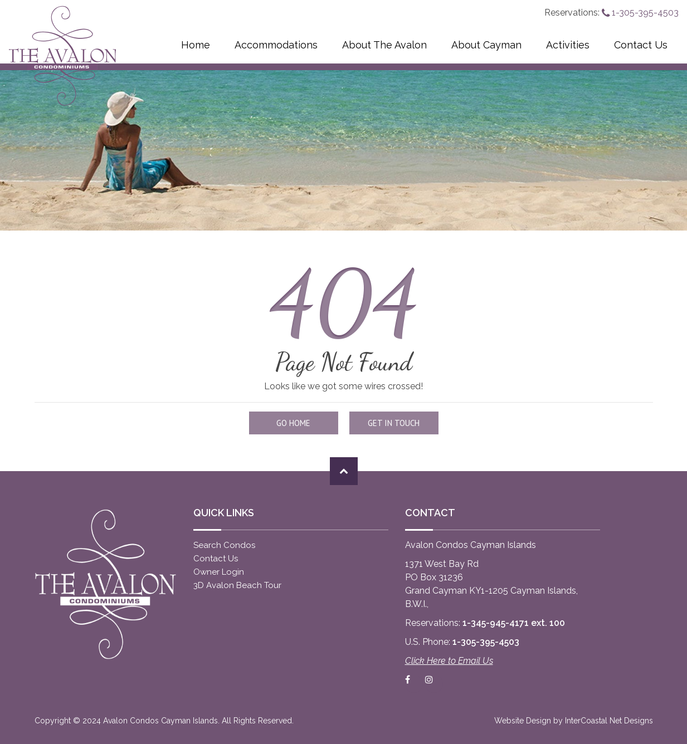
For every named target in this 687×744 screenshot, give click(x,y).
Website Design (522, 720)
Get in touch (394, 423)
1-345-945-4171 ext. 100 (513, 623)
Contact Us (640, 45)
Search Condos (224, 545)
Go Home (293, 423)
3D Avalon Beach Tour (237, 585)
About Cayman (486, 45)
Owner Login (218, 572)
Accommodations (276, 45)
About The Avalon (384, 45)
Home (195, 45)
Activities (567, 45)
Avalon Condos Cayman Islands (62, 56)
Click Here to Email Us (449, 660)
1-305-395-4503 (640, 12)
